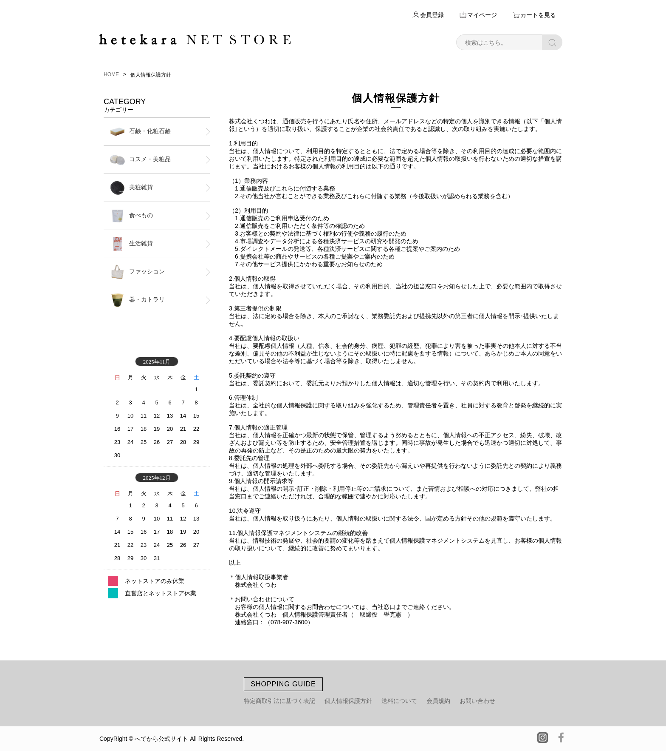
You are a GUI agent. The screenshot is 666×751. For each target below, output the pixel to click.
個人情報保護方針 (348, 700)
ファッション (137, 272)
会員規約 (438, 700)
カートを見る (538, 14)
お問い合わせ (477, 700)
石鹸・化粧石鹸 (140, 131)
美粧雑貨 (131, 187)
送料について (399, 700)
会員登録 (432, 14)
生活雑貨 (131, 243)
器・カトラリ (137, 300)
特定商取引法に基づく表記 (279, 700)
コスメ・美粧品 (140, 159)
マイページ (482, 14)
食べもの (131, 215)
